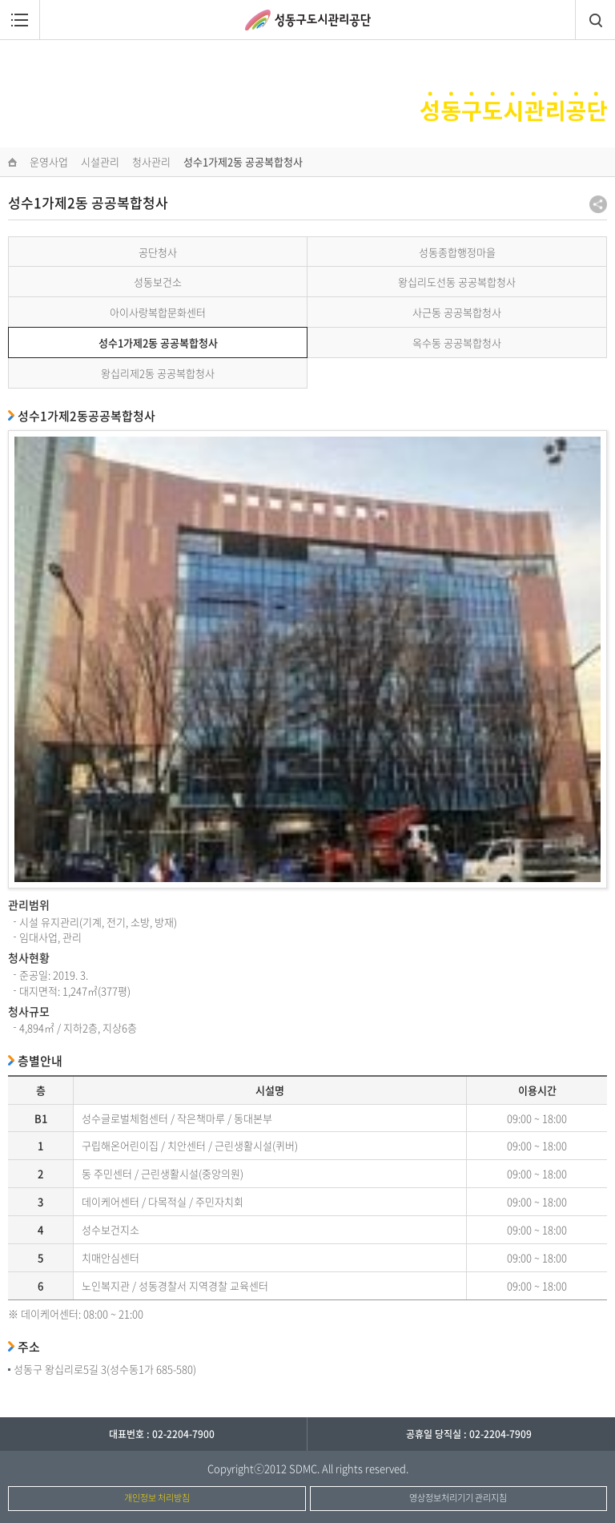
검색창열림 (595, 20)
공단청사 (158, 252)
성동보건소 (158, 281)
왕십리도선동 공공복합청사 (457, 281)
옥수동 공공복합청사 (456, 342)
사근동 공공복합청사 (456, 312)
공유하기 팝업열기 (598, 204)
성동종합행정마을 (457, 252)
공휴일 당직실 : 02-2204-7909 (469, 1434)
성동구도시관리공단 (308, 20)
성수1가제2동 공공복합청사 (158, 342)
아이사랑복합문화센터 (158, 312)
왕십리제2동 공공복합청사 (158, 373)
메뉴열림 (20, 20)
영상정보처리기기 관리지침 (458, 1498)
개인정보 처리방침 (157, 1498)
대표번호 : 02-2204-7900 (162, 1434)
